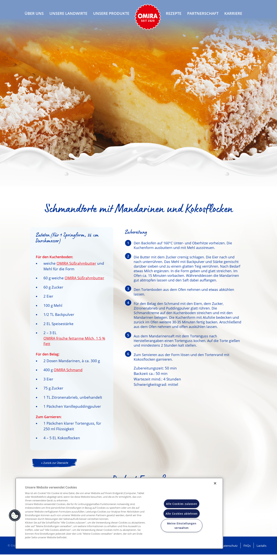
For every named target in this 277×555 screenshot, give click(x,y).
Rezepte (173, 15)
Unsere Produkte (111, 15)
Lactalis (261, 546)
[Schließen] (215, 483)
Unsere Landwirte (68, 15)
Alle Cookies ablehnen (182, 513)
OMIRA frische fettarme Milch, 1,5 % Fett (74, 341)
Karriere (233, 15)
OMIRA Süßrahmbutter (76, 263)
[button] (15, 515)
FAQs (247, 546)
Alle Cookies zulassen (181, 504)
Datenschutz (229, 546)
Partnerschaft (203, 15)
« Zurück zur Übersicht (54, 463)
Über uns (34, 15)
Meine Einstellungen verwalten (181, 526)
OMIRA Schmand (68, 369)
